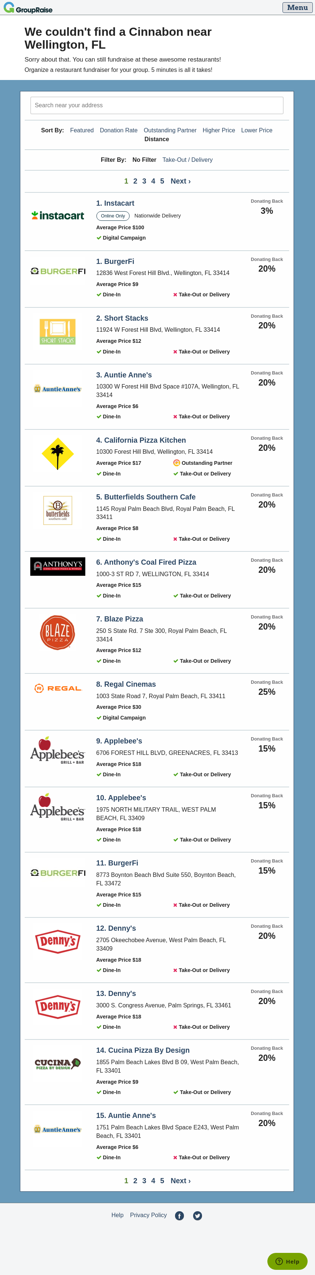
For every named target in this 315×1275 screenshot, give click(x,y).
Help (118, 1215)
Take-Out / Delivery (187, 160)
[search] (157, 105)
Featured (82, 130)
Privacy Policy (148, 1215)
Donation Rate (118, 130)
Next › (181, 181)
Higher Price (219, 130)
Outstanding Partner (170, 130)
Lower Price (256, 130)
